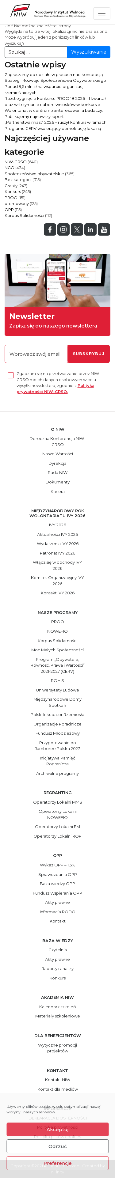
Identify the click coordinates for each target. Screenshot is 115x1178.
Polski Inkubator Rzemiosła (57, 714)
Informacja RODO (57, 911)
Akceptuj (57, 1129)
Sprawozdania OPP (57, 874)
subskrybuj (88, 353)
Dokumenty (58, 481)
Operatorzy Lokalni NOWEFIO (58, 814)
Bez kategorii (18, 179)
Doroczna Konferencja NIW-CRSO (57, 441)
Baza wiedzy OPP (57, 883)
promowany (17, 203)
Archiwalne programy (57, 773)
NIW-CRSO (16, 161)
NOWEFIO (57, 631)
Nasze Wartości (57, 453)
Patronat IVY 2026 (57, 553)
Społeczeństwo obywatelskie (34, 173)
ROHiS (57, 680)
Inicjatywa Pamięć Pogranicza (57, 761)
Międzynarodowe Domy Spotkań (57, 702)
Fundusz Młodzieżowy (58, 733)
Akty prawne (57, 902)
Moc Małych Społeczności (57, 649)
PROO (11, 197)
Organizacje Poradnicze (57, 724)
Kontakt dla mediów (57, 1089)
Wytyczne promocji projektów (57, 1048)
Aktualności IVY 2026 (57, 534)
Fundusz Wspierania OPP (57, 893)
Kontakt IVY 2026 (58, 592)
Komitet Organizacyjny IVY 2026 (57, 580)
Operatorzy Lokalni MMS (57, 802)
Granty (11, 185)
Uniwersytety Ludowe (57, 689)
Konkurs (13, 191)
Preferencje (58, 1163)
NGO (9, 167)
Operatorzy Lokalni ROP (57, 836)
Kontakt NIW (57, 1079)
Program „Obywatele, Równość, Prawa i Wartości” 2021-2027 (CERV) (58, 665)
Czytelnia (57, 949)
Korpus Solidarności (24, 215)
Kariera (58, 491)
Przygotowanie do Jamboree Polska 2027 (57, 745)
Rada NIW (57, 472)
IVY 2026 (57, 524)
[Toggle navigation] (101, 13)
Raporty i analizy (57, 968)
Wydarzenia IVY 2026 (58, 543)
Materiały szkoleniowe (57, 1015)
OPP (9, 209)
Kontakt (58, 921)
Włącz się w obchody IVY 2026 (57, 565)
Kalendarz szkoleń (57, 1006)
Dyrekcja (57, 463)
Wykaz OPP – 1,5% (57, 864)
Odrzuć (57, 1146)
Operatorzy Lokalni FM (57, 826)
